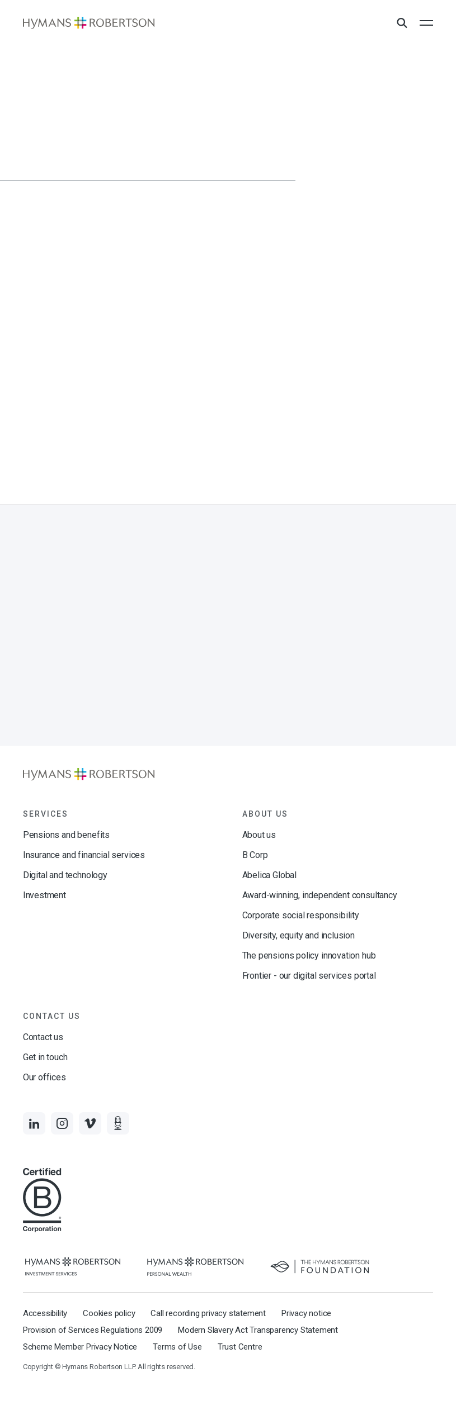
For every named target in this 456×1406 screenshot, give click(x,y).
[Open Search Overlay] (401, 23)
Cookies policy (109, 1313)
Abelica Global (269, 875)
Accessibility (45, 1313)
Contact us (43, 1037)
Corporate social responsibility (300, 915)
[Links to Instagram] (62, 1123)
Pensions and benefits (66, 835)
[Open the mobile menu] (426, 23)
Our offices (44, 1077)
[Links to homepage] (88, 23)
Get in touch (45, 1057)
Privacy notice (306, 1313)
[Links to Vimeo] (90, 1123)
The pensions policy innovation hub (309, 955)
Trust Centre (240, 1347)
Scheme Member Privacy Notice (80, 1347)
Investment (44, 895)
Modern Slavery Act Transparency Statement (258, 1330)
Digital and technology (65, 875)
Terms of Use (177, 1347)
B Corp (255, 855)
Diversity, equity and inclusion (298, 935)
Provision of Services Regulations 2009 (92, 1330)
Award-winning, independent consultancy (319, 895)
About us (259, 835)
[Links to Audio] (118, 1123)
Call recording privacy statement (208, 1313)
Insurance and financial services (84, 855)
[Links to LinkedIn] (34, 1123)
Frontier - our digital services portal (309, 975)
